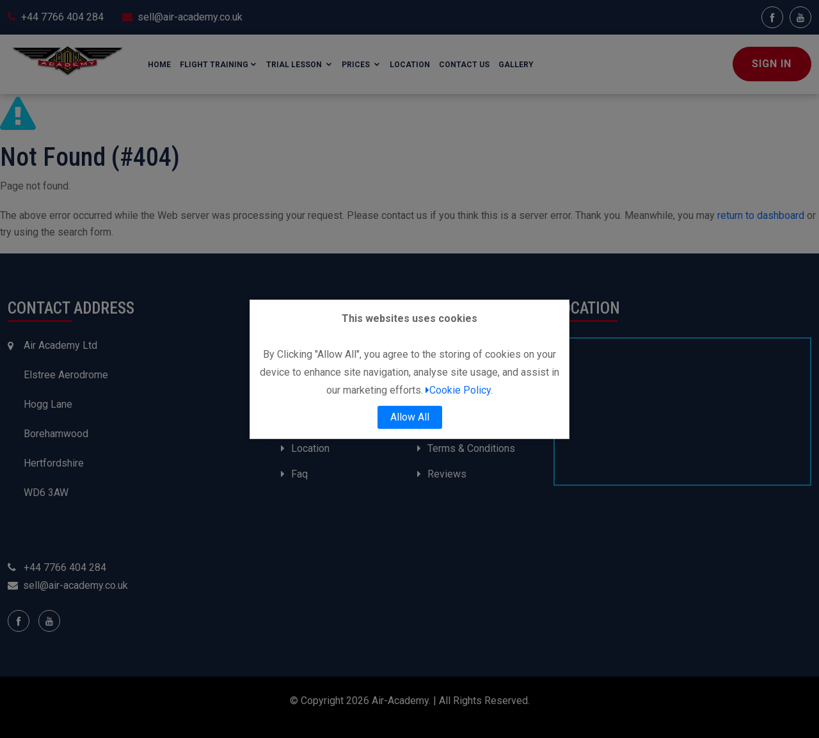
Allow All (409, 417)
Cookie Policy (458, 390)
